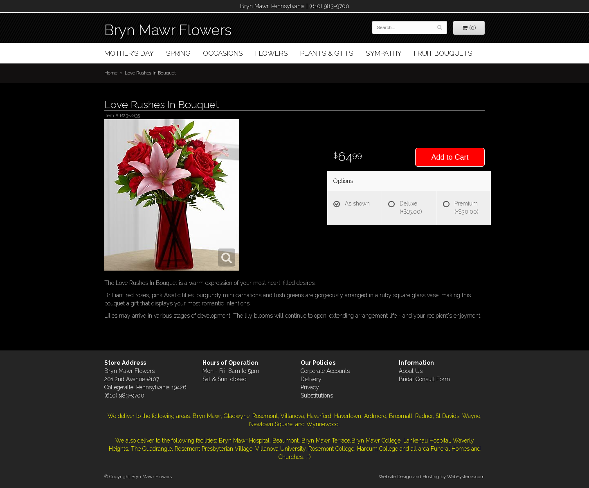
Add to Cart (449, 157)
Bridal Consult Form (424, 379)
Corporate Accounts (325, 371)
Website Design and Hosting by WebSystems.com (432, 476)
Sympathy (384, 53)
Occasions (223, 53)
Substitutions (317, 395)
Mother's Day (129, 53)
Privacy (310, 387)
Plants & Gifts (326, 53)
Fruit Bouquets (443, 53)
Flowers (271, 53)
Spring (178, 53)
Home (110, 73)
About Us (411, 371)
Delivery (311, 379)
